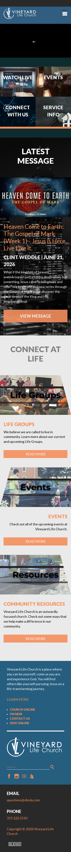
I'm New (16, 714)
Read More (36, 454)
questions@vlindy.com (23, 800)
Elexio (15, 844)
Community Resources (34, 604)
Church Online (22, 709)
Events (57, 516)
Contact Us (20, 718)
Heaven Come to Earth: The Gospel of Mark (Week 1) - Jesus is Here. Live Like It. (35, 237)
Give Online (19, 723)
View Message (35, 316)
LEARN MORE (18, 699)
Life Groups (19, 424)
